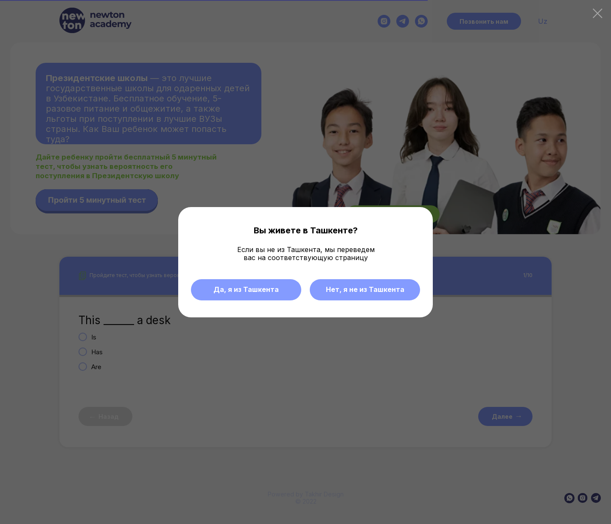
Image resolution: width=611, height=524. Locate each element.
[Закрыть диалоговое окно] (598, 13)
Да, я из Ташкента (246, 289)
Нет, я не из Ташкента (365, 289)
